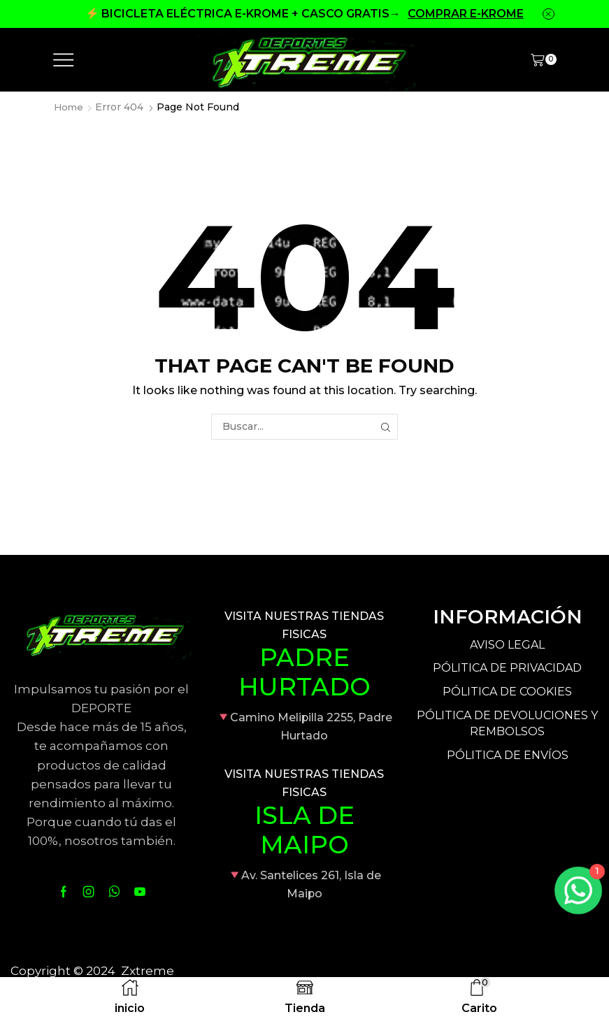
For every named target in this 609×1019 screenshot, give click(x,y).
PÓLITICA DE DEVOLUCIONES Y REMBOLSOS (507, 723)
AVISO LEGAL (507, 644)
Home (69, 107)
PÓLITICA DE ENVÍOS (507, 755)
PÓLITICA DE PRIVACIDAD (507, 667)
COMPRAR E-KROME (466, 13)
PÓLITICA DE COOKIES (507, 691)
